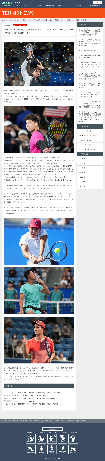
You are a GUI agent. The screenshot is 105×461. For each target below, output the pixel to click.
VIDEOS (60, 5)
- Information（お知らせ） (88, 149)
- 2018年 (82, 182)
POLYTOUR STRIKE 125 (35, 393)
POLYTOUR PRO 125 (53, 393)
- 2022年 (82, 163)
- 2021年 (82, 168)
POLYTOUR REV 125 (37, 404)
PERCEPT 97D (23, 404)
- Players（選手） (85, 131)
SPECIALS (80, 5)
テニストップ (6, 20)
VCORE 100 (18, 401)
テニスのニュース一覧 (18, 20)
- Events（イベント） (86, 140)
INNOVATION (50, 5)
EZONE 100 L (17, 398)
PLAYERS (39, 5)
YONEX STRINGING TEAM (95, 5)
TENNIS (17, 3)
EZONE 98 (22, 393)
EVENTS (69, 5)
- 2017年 (82, 186)
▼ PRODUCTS (27, 5)
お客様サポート (75, 432)
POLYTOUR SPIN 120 (30, 398)
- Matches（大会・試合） (88, 135)
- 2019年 (82, 177)
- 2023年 (82, 158)
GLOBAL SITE (29, 432)
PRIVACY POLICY (61, 432)
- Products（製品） (86, 145)
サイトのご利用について (45, 432)
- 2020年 (82, 172)
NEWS (17, 5)
